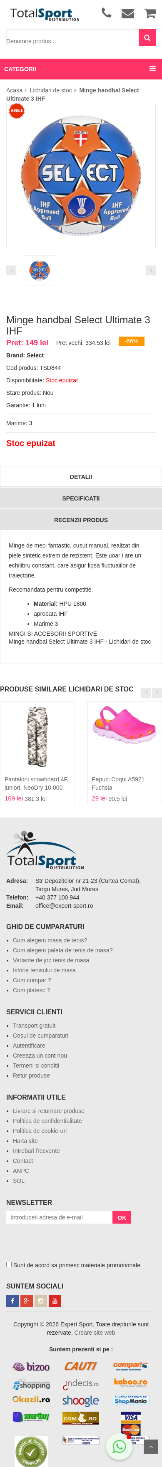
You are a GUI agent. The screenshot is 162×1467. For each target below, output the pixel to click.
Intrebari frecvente (36, 1150)
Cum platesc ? (31, 990)
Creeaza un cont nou (40, 1055)
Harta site (25, 1140)
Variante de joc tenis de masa (51, 960)
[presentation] (69, 1240)
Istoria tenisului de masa (44, 970)
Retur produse (31, 1075)
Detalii (81, 476)
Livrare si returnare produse (49, 1111)
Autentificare (29, 1045)
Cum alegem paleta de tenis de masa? (63, 950)
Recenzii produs (81, 520)
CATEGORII (20, 69)
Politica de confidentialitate (47, 1121)
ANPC (21, 1170)
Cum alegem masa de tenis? (50, 940)
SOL (19, 1180)
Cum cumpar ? (32, 980)
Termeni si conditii (36, 1065)
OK (121, 1217)
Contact (23, 1160)
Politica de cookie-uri (40, 1131)
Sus (151, 1447)
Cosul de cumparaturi (40, 1035)
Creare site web (95, 1332)
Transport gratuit (34, 1025)
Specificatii (81, 498)
